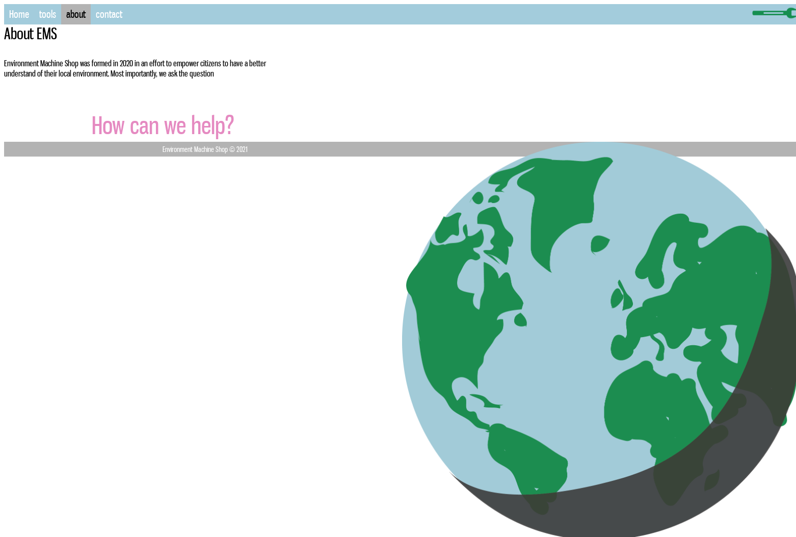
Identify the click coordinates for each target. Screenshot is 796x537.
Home (19, 14)
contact (109, 14)
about (76, 14)
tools (47, 14)
